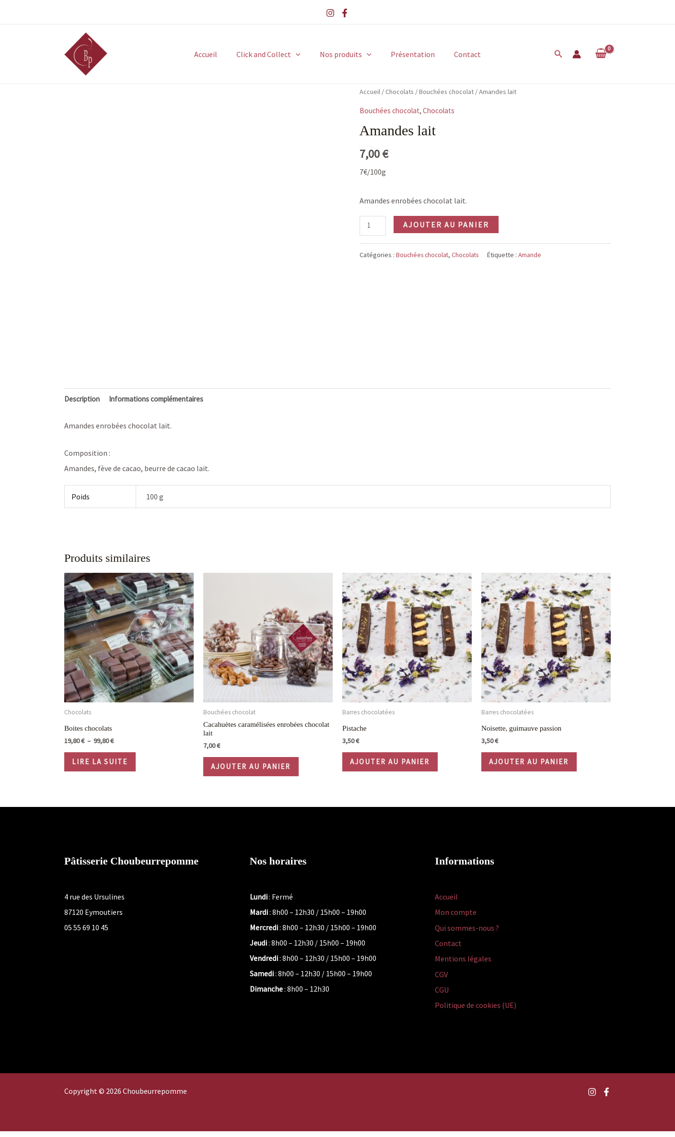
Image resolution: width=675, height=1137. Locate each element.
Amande (535, 255)
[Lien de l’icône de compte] (576, 54)
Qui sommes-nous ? (467, 934)
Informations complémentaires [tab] (164, 399)
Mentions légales (463, 965)
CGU (442, 996)
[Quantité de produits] (373, 226)
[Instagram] (330, 13)
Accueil (213, 54)
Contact (459, 54)
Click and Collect (272, 54)
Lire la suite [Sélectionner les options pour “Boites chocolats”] (105, 765)
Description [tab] (83, 399)
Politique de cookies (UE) (475, 1011)
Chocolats (400, 91)
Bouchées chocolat (448, 91)
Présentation (409, 54)
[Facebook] (344, 13)
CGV (441, 980)
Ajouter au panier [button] (258, 771)
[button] (299, 54)
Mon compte (456, 919)
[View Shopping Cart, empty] (601, 53)
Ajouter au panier (447, 224)
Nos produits (346, 54)
